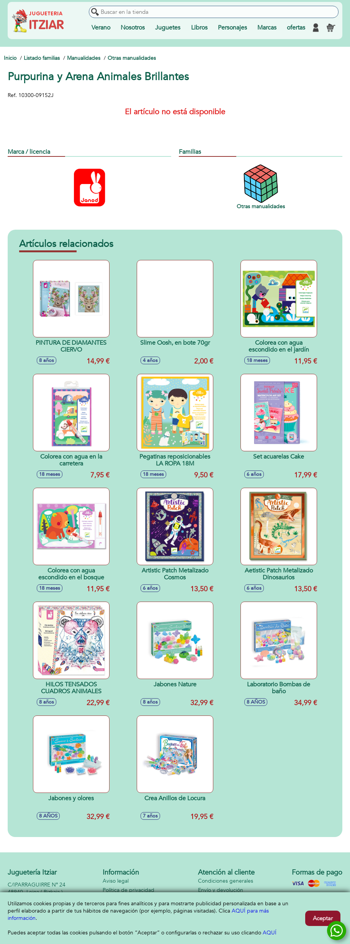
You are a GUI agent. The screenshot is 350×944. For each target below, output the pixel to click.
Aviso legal (116, 881)
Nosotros (133, 27)
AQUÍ (269, 932)
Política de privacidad (128, 890)
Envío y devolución (220, 890)
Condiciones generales (225, 881)
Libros (199, 27)
